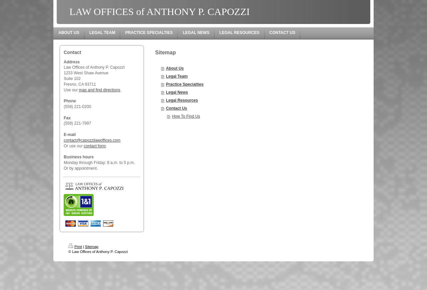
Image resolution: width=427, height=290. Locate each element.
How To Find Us (186, 116)
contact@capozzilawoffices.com (92, 140)
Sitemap (91, 247)
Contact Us (176, 108)
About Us (174, 68)
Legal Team (176, 76)
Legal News (177, 92)
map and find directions (99, 90)
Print (75, 247)
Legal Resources (182, 100)
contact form (95, 146)
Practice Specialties (184, 84)
